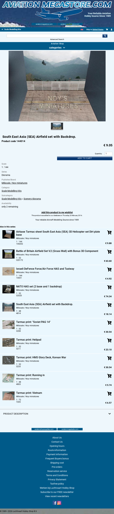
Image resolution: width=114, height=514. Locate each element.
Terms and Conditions (57, 475)
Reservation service (57, 471)
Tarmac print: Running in (30, 375)
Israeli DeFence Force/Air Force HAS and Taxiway (45, 268)
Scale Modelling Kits (12, 191)
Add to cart (85, 158)
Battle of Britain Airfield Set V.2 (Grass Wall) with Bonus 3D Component (57, 251)
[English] (82, 30)
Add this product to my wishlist (57, 212)
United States (97, 30)
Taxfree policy (57, 483)
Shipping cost (57, 462)
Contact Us (57, 442)
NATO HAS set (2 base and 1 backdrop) (39, 286)
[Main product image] (57, 121)
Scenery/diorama (32, 198)
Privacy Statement (57, 479)
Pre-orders (57, 467)
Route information (57, 450)
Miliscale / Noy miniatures (14, 183)
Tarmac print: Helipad (28, 339)
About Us (57, 437)
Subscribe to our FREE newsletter (57, 492)
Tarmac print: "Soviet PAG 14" (33, 321)
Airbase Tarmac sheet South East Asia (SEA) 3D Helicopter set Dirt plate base (58, 233)
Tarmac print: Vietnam (29, 392)
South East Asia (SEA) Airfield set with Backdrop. (44, 304)
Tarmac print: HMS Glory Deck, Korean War (41, 357)
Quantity (98, 154)
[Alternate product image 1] (57, 130)
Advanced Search (57, 39)
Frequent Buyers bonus (57, 458)
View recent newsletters (57, 496)
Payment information (57, 454)
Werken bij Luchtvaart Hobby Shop (57, 488)
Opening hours (57, 446)
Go (105, 36)
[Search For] (55, 36)
